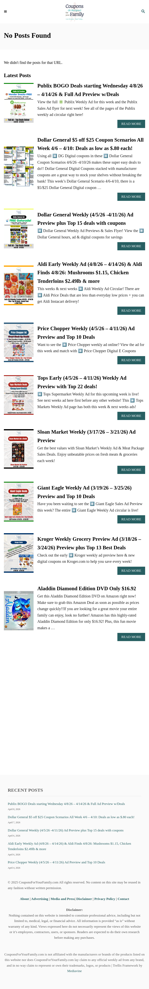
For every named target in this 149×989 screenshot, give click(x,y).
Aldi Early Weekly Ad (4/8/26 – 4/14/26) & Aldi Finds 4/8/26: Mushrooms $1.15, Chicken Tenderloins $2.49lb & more (89, 272)
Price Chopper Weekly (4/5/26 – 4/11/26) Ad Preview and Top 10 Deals (56, 862)
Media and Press (63, 899)
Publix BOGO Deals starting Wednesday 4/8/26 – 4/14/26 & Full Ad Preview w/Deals (66, 804)
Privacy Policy (104, 899)
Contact (123, 899)
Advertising (39, 899)
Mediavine (74, 971)
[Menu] (6, 11)
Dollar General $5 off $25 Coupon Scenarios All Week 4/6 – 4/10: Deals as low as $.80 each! (71, 817)
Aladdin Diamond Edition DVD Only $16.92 (86, 588)
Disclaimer (84, 899)
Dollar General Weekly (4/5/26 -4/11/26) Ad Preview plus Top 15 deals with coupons (66, 830)
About (25, 899)
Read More (132, 125)
